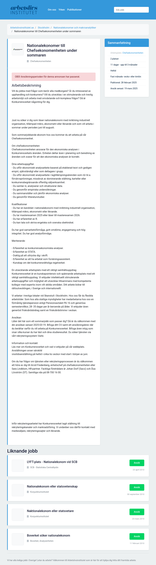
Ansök (137, 463)
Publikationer (74, 9)
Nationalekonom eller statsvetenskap (52, 486)
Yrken (62, 9)
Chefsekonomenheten (132, 53)
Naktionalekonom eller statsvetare (50, 511)
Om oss (52, 9)
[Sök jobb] (131, 10)
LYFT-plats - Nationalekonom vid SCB (52, 462)
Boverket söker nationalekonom (48, 535)
